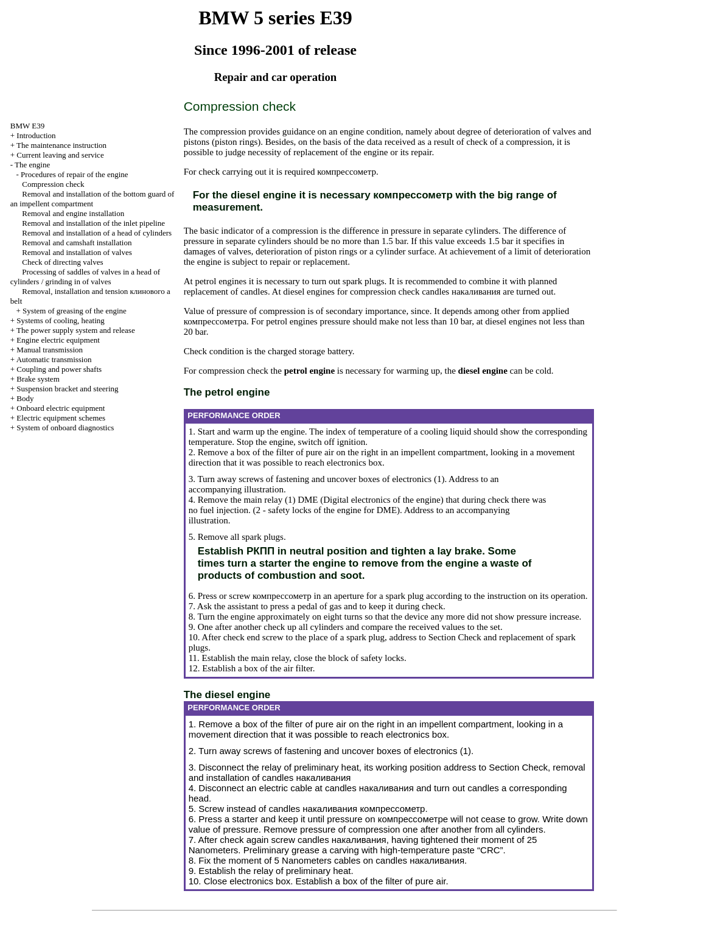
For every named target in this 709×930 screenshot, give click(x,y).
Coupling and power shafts (59, 369)
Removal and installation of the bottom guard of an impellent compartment (92, 198)
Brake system (37, 378)
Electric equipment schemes (60, 417)
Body (24, 398)
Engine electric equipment (57, 339)
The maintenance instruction (61, 145)
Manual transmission (49, 349)
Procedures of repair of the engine (74, 174)
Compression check (53, 184)
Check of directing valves (62, 262)
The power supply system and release (75, 330)
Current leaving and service (59, 154)
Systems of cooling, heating (60, 320)
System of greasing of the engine (75, 310)
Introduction (35, 135)
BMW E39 (27, 125)
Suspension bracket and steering (67, 388)
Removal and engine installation (73, 213)
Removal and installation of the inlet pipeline (93, 223)
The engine (32, 164)
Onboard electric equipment (60, 408)
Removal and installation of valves (77, 252)
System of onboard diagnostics (65, 427)
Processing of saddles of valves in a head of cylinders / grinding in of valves (85, 276)
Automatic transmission (54, 359)
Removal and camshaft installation (76, 242)
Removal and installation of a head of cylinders (97, 232)
